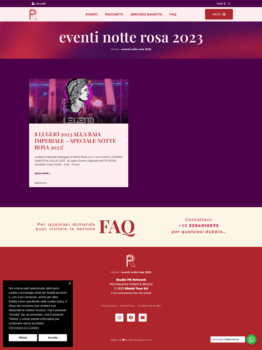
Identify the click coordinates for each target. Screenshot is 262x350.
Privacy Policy (109, 305)
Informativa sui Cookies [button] (24, 327)
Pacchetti (114, 14)
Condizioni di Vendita (149, 305)
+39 (199, 225)
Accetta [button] (52, 337)
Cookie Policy (127, 305)
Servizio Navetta (146, 14)
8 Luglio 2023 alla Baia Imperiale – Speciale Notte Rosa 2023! (75, 140)
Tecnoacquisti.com (138, 340)
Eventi (92, 14)
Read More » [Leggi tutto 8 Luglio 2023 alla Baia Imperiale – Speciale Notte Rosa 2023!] (42, 173)
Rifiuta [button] (23, 337)
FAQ (172, 14)
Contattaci (198, 219)
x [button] (70, 283)
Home (115, 49)
